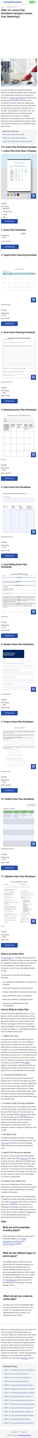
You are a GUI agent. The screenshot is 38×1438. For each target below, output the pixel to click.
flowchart (13, 1202)
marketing (17, 1241)
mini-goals (5, 1143)
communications (9, 1244)
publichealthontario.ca (7, 849)
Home (2, 7)
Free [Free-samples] (32, 2)
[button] (36, 2)
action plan (7, 958)
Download (9, 221)
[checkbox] (2, 2)
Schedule (23, 1114)
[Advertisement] (19, 38)
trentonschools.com (7, 382)
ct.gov (3, 926)
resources (24, 1158)
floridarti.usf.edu (6, 304)
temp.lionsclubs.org (7, 537)
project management (18, 98)
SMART (27, 1063)
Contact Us (14, 1432)
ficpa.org (3, 459)
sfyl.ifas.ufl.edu (5, 771)
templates (25, 1358)
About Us (24, 1432)
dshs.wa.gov (4, 616)
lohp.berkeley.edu (6, 694)
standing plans (11, 1280)
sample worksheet (11, 7)
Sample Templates (25, 1435)
